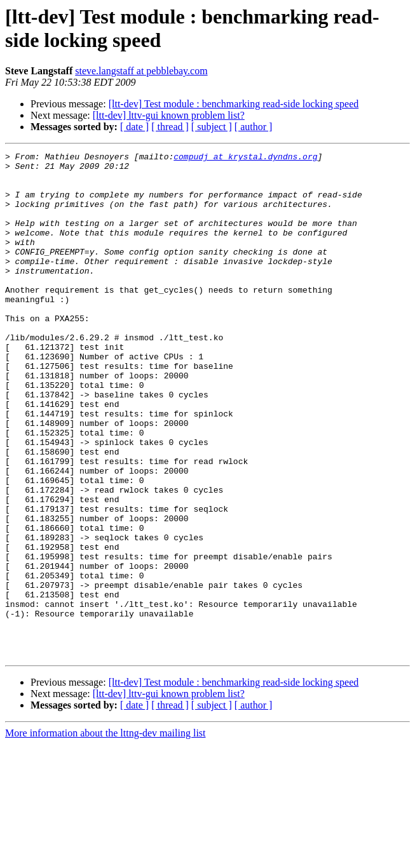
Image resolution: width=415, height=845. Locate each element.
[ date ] (134, 126)
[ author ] (254, 126)
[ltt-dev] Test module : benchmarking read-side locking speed (234, 103)
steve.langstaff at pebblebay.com (141, 70)
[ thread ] (170, 126)
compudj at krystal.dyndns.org (245, 158)
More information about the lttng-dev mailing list (105, 833)
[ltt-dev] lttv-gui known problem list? (169, 115)
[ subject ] (211, 126)
